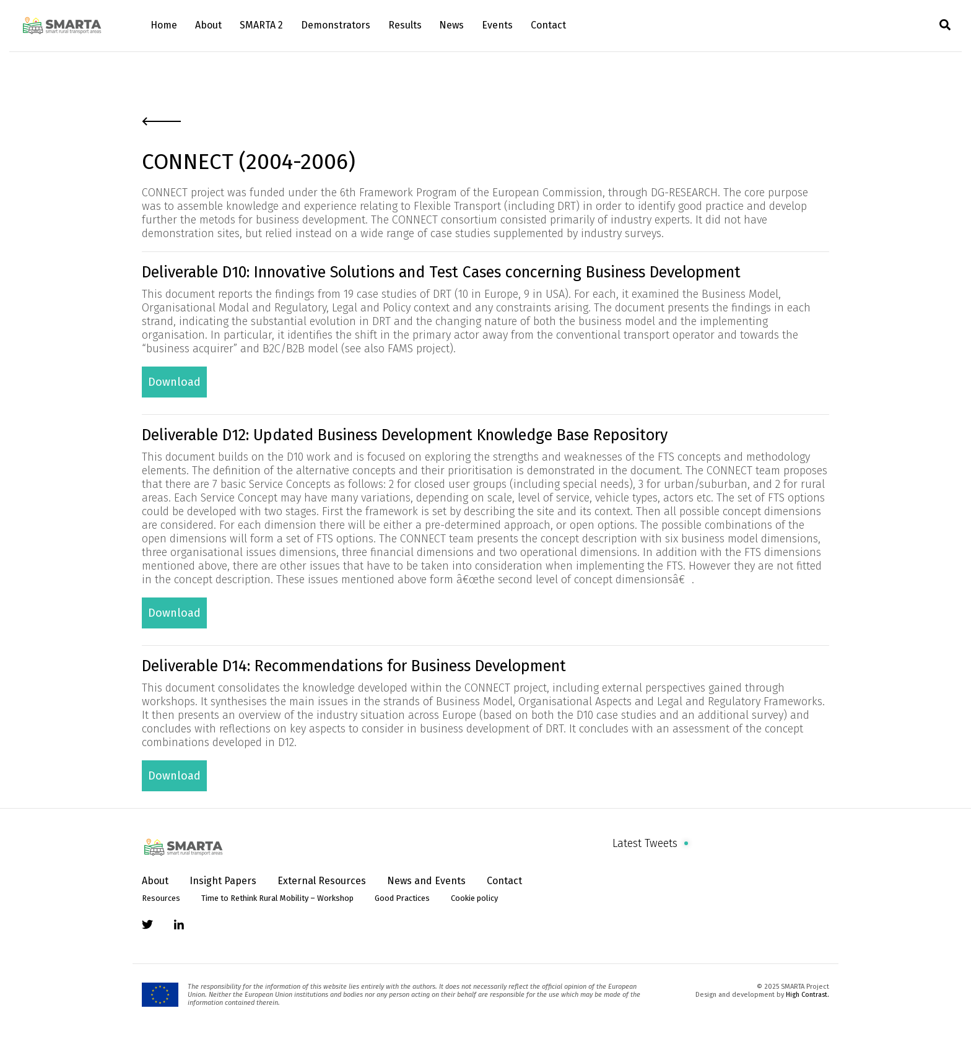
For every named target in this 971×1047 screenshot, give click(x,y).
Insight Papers (222, 881)
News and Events (426, 881)
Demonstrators (335, 25)
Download (174, 382)
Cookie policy (474, 898)
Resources (161, 898)
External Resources (321, 881)
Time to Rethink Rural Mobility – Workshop (277, 898)
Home (163, 25)
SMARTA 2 (261, 25)
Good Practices (402, 898)
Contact (548, 25)
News (451, 25)
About (208, 25)
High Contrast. (807, 995)
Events (497, 25)
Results (405, 25)
